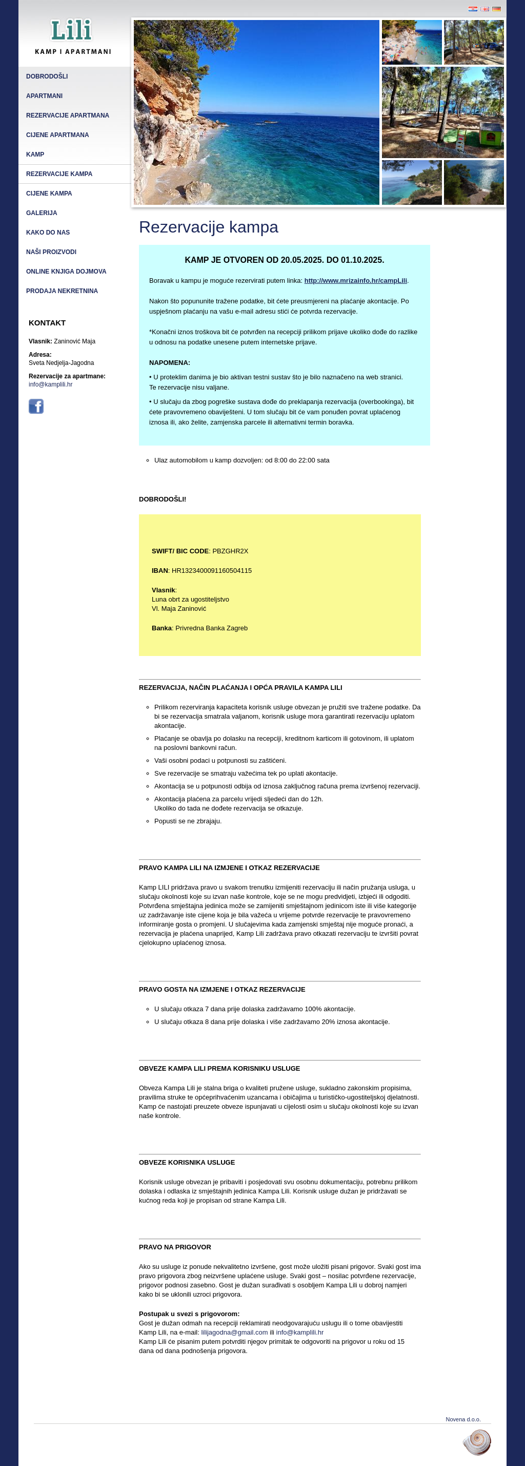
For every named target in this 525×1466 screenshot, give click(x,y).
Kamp (35, 154)
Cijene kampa (49, 193)
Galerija (41, 213)
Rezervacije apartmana (67, 115)
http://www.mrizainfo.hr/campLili (356, 280)
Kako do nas (48, 232)
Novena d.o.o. (463, 1419)
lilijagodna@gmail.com (234, 1332)
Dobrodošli (47, 76)
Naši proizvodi (51, 252)
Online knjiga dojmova (66, 271)
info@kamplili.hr (51, 384)
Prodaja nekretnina (62, 291)
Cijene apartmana (57, 135)
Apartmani (44, 96)
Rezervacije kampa (59, 174)
